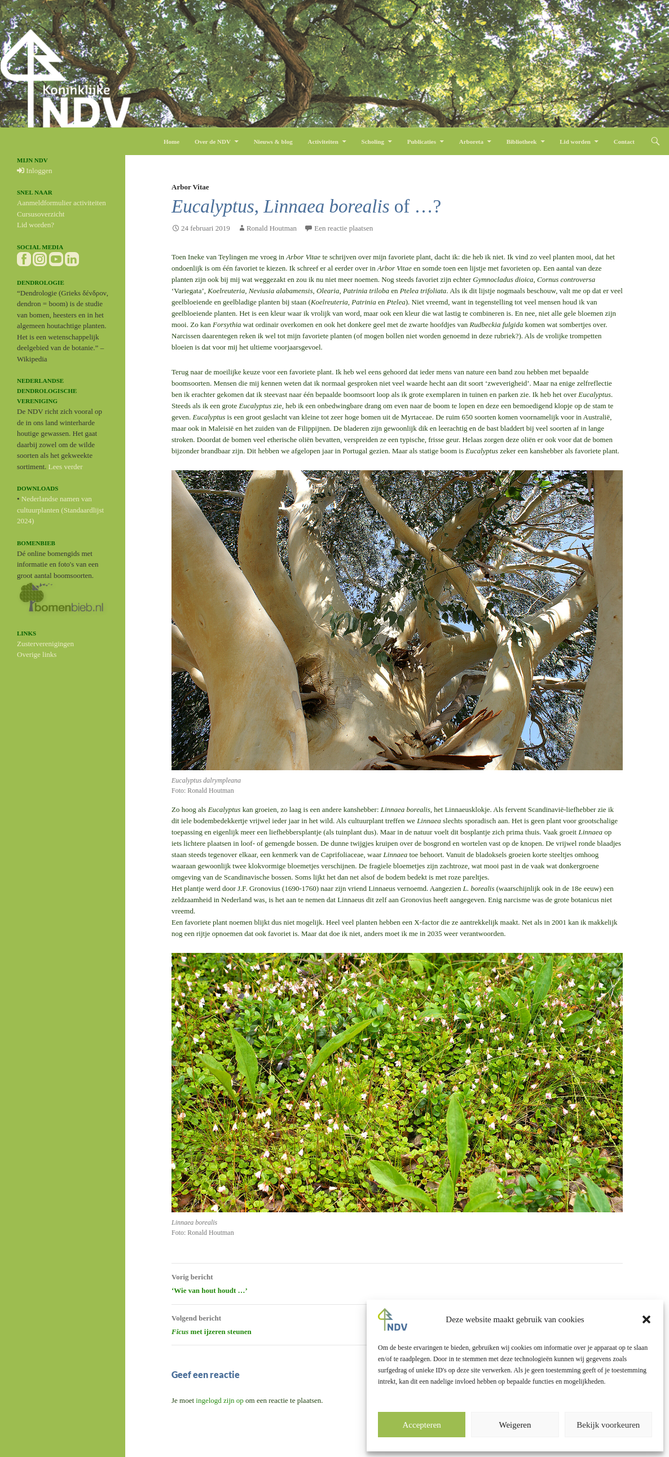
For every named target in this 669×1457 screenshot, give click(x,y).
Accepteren (422, 1424)
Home (171, 141)
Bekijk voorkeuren (608, 1424)
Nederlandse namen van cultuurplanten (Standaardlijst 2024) (60, 510)
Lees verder (66, 466)
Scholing (373, 141)
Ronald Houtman (272, 228)
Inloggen (34, 170)
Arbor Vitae (190, 187)
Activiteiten (322, 141)
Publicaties (421, 141)
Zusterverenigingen (45, 643)
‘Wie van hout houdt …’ (397, 1282)
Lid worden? (35, 224)
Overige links (36, 654)
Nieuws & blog (273, 141)
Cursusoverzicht (40, 214)
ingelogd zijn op (220, 1400)
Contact (624, 141)
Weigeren (515, 1424)
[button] (646, 1319)
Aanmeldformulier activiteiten (61, 202)
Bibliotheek (522, 141)
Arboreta (471, 141)
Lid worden (575, 141)
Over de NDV (213, 141)
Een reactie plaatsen (343, 228)
